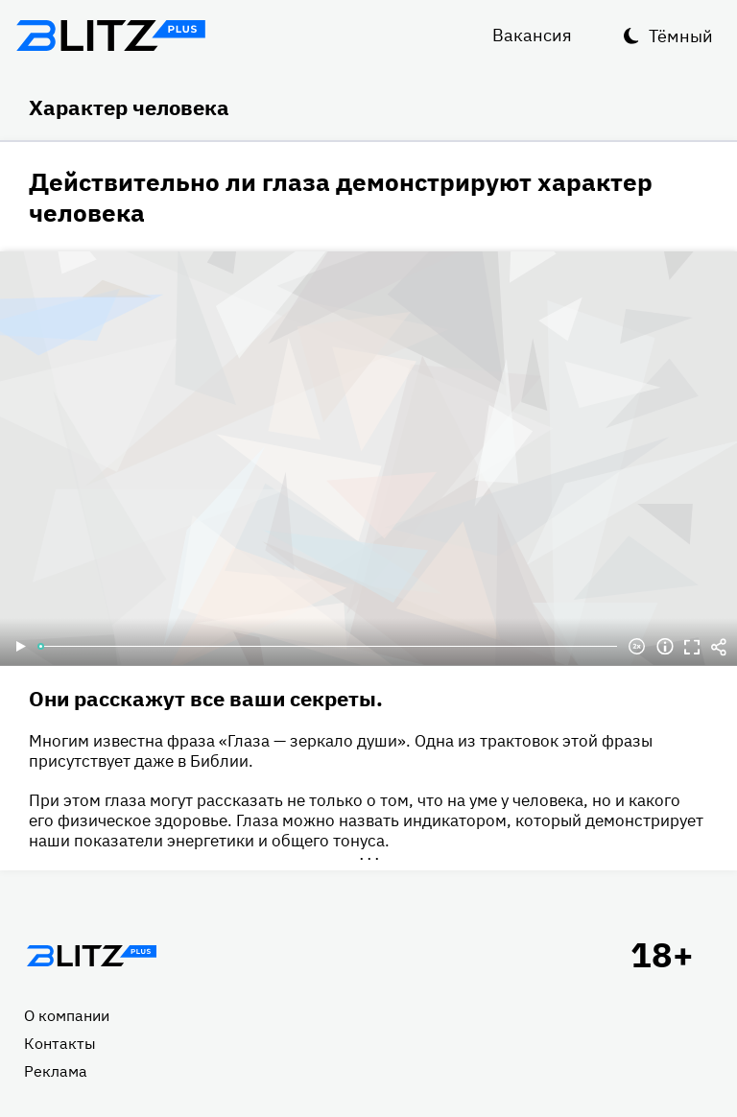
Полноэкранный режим (691, 646)
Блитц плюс (110, 35)
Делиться (718, 646)
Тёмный (681, 36)
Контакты (60, 1043)
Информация (665, 646)
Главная (91, 955)
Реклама (55, 1071)
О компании (66, 1015)
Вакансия (532, 35)
